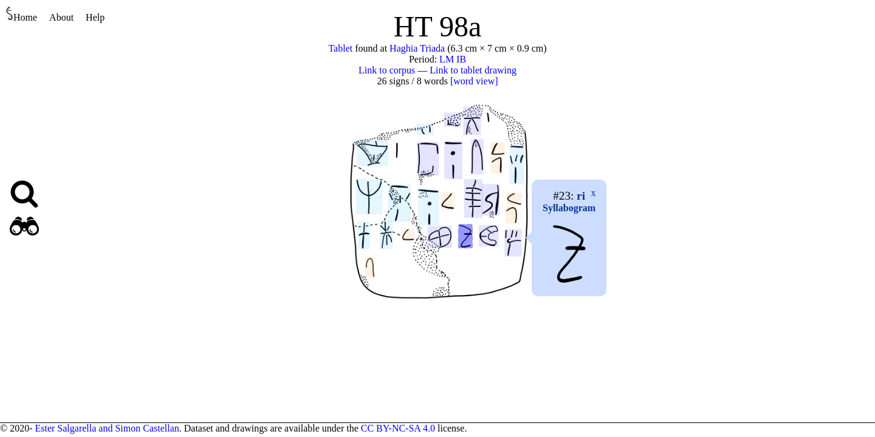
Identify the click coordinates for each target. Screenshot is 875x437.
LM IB (452, 59)
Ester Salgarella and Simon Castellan (107, 428)
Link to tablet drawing (473, 70)
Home (21, 14)
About (61, 17)
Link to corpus (387, 70)
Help (95, 17)
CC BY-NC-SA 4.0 (398, 428)
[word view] (474, 81)
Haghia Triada (417, 48)
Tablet (340, 48)
